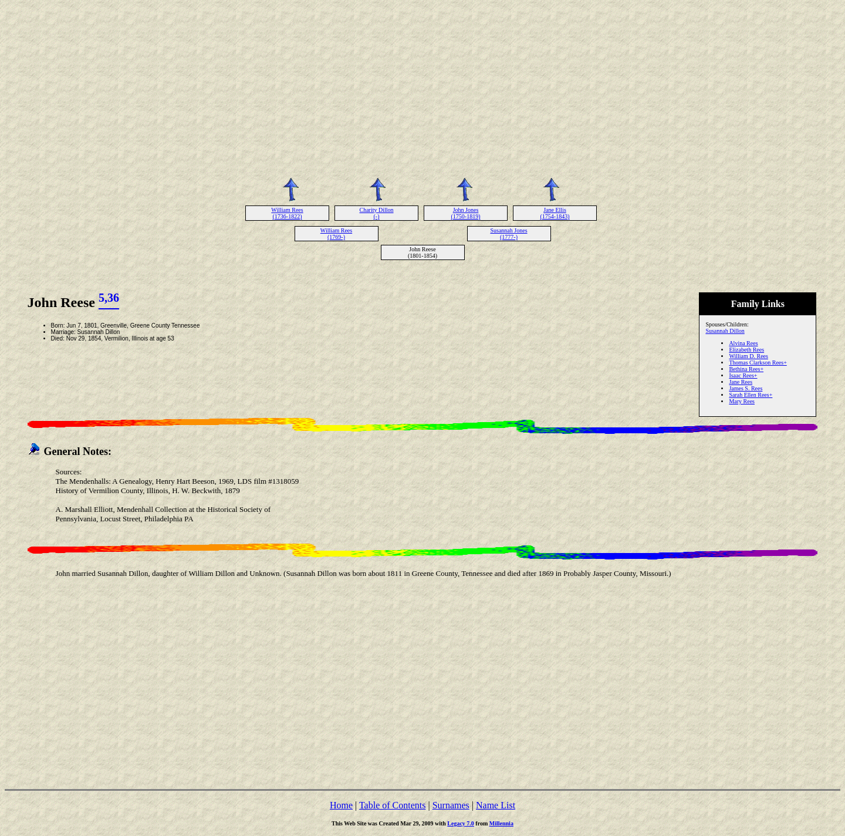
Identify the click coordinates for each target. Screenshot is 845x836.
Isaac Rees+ (743, 375)
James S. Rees (745, 388)
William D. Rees (748, 356)
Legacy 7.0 (460, 823)
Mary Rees (742, 401)
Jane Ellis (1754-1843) (555, 213)
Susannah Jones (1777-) (508, 233)
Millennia (501, 823)
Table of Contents (392, 805)
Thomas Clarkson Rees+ (757, 362)
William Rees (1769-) (336, 233)
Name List (495, 805)
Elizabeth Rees (746, 349)
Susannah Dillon (724, 331)
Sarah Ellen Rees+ (750, 395)
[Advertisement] (422, 87)
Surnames (450, 805)
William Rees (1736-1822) (287, 213)
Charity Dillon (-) (376, 213)
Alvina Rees (743, 343)
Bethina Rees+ (746, 369)
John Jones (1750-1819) (466, 213)
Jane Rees (740, 382)
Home (341, 805)
